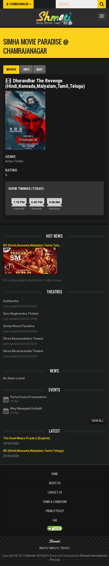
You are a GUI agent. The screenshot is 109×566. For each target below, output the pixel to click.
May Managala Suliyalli (26, 408)
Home (54, 474)
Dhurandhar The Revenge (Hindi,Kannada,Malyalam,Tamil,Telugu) (45, 83)
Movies (11, 69)
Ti (61, 548)
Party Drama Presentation (28, 397)
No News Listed (14, 378)
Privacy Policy (55, 511)
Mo (51, 548)
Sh (41, 548)
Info (26, 69)
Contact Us (55, 492)
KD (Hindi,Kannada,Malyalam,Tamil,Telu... (32, 245)
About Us (55, 483)
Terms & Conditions (55, 502)
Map (39, 69)
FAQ (55, 520)
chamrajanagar (18, 4)
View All (97, 420)
